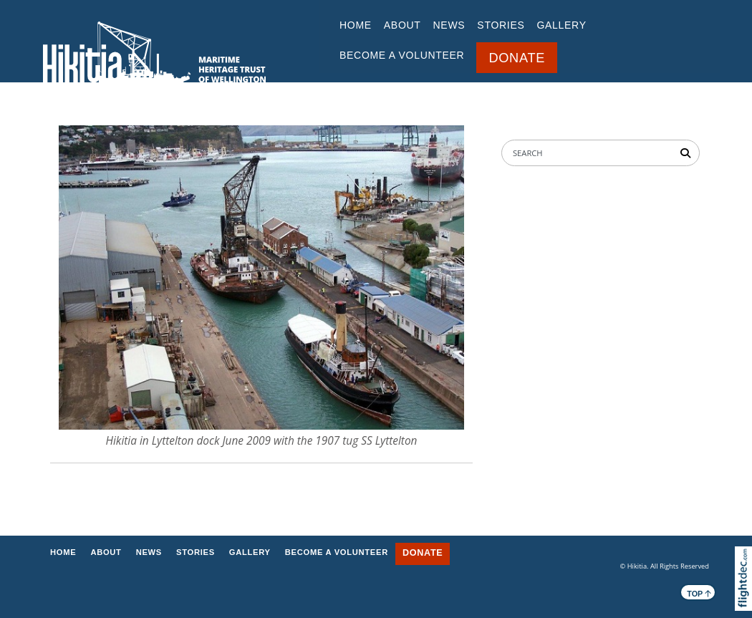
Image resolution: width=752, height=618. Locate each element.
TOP (699, 592)
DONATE (516, 58)
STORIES (500, 25)
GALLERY (561, 25)
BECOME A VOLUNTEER (401, 55)
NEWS (449, 25)
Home (355, 25)
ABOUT (402, 25)
